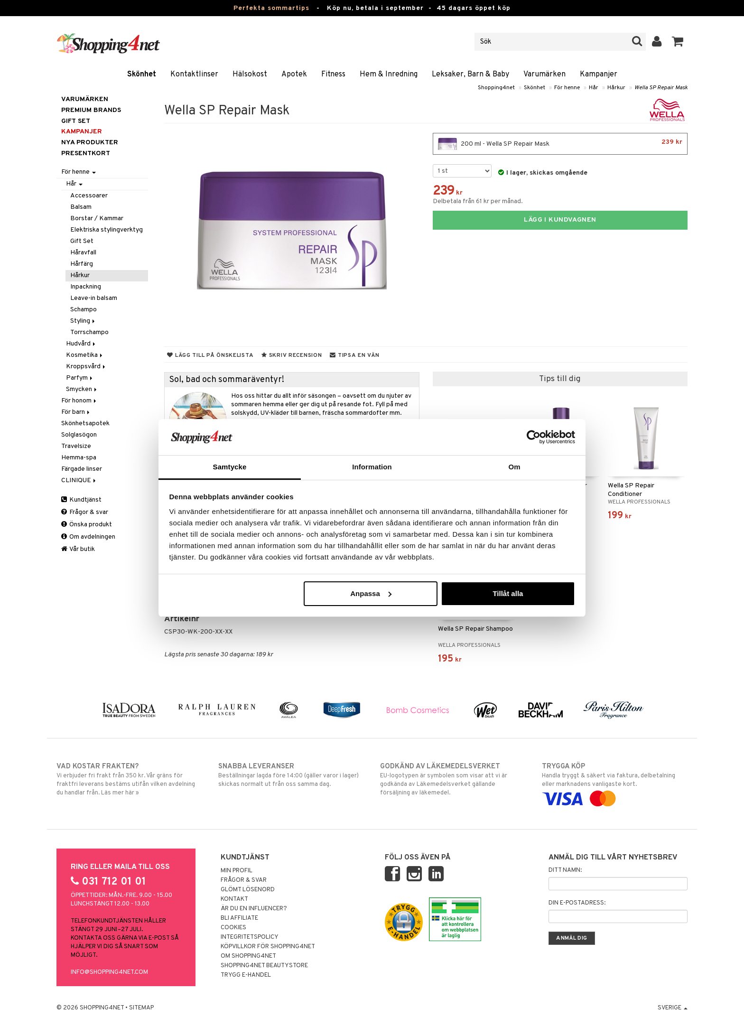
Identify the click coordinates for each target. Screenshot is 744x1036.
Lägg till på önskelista (210, 355)
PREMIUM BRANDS (91, 110)
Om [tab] (514, 467)
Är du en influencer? (254, 909)
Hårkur (616, 88)
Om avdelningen (88, 537)
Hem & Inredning (389, 74)
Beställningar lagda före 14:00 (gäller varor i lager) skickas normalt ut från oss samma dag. (291, 775)
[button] (678, 42)
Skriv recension (291, 355)
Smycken (82, 389)
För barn (76, 412)
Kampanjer (598, 74)
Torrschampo (89, 332)
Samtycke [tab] (230, 467)
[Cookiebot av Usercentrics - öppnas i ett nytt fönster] (533, 437)
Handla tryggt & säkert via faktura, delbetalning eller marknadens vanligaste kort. (615, 782)
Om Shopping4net (248, 956)
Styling (83, 321)
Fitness (333, 74)
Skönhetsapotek (85, 424)
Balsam (81, 207)
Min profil (236, 871)
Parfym (80, 378)
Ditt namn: (565, 870)
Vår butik (78, 549)
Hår (593, 88)
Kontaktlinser (194, 74)
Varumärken (544, 74)
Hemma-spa (78, 458)
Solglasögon (79, 435)
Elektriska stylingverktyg (106, 230)
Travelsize (76, 446)
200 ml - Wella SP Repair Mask (560, 143)
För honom (79, 401)
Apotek (294, 74)
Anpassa (370, 593)
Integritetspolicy (250, 937)
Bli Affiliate (239, 918)
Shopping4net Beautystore (264, 966)
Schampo (83, 310)
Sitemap (141, 1008)
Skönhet (141, 74)
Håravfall (83, 253)
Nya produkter (89, 143)
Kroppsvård (86, 367)
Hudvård (81, 344)
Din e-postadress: (577, 903)
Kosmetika (85, 355)
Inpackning (85, 287)
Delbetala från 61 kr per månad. (478, 201)
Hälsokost (249, 74)
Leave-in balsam (93, 298)
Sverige (673, 1008)
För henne (567, 88)
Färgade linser (81, 469)
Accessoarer (89, 196)
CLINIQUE (79, 480)
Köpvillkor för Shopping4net (268, 947)
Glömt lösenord (248, 890)
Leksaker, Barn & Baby (470, 74)
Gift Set (81, 241)
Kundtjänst (81, 500)
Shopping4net (496, 88)
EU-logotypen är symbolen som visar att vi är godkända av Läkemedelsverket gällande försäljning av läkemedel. (453, 779)
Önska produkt (86, 525)
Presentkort (85, 153)
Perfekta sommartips (271, 8)
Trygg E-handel (246, 975)
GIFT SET (75, 121)
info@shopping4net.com (109, 972)
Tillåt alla (508, 593)
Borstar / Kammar (96, 219)
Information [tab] (372, 467)
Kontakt (234, 899)
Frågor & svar (84, 512)
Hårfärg (81, 264)
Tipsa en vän (354, 355)
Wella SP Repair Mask (661, 88)
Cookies (233, 928)
